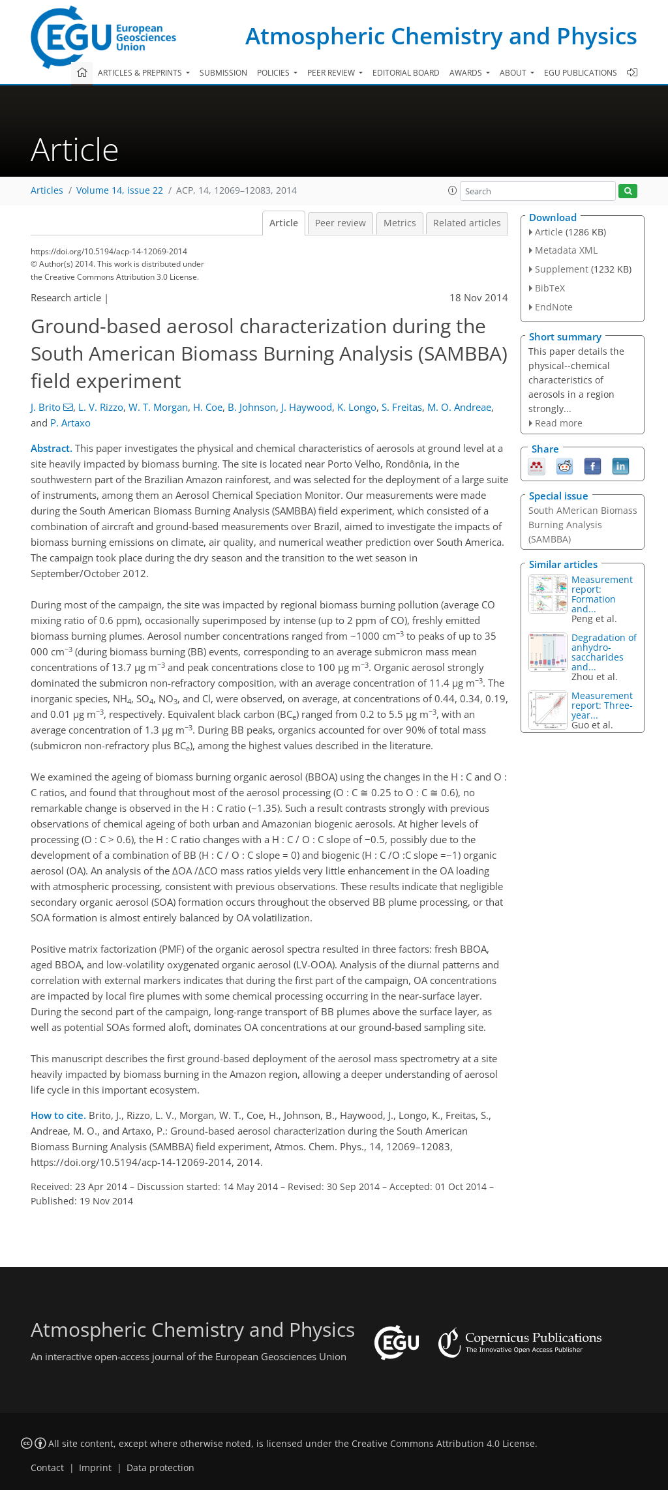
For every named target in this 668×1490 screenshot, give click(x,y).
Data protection (160, 1468)
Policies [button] (274, 72)
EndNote (554, 307)
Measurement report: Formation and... (602, 594)
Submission (223, 72)
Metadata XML (566, 250)
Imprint (95, 1468)
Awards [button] (466, 72)
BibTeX (550, 288)
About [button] (514, 72)
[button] (452, 190)
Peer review (340, 223)
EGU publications (580, 72)
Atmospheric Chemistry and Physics (441, 35)
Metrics (400, 223)
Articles (47, 190)
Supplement (561, 269)
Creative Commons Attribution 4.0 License (443, 1444)
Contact (47, 1468)
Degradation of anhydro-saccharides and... (604, 652)
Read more (559, 423)
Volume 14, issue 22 (119, 190)
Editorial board (406, 72)
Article (283, 223)
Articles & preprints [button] (141, 72)
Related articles (467, 223)
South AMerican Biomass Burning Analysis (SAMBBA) (582, 524)
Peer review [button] (332, 72)
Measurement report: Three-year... (602, 705)
